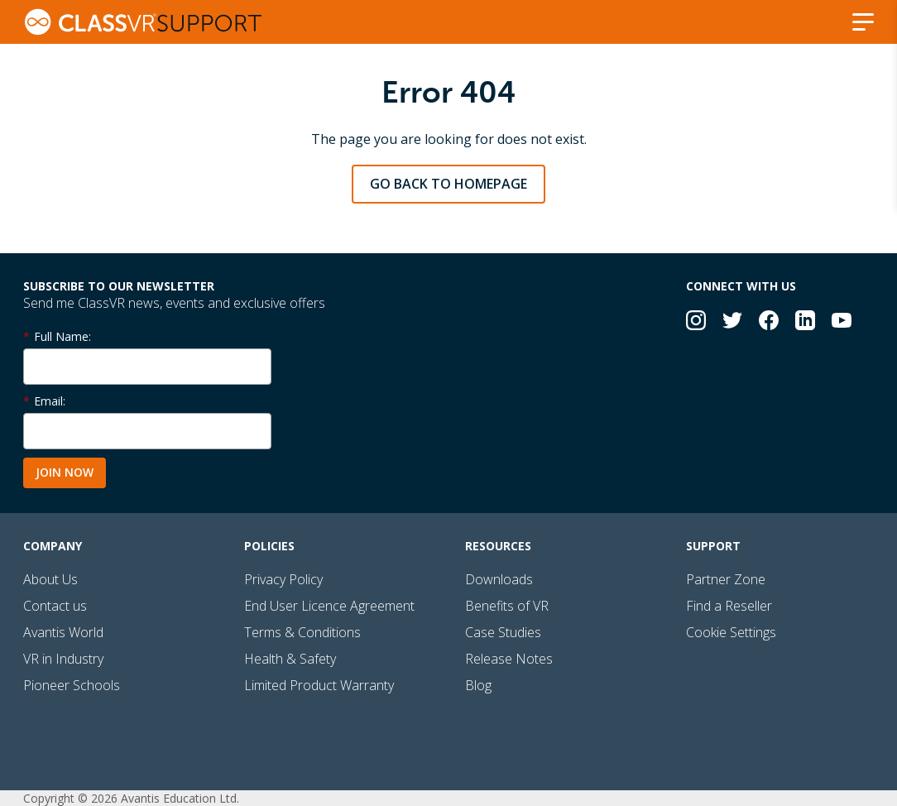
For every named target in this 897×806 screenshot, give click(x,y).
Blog (478, 685)
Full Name (61, 336)
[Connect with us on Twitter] (732, 322)
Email (48, 401)
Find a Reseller (729, 606)
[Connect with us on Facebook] (769, 322)
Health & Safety (290, 659)
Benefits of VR (507, 606)
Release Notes (509, 659)
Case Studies (503, 632)
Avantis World (63, 632)
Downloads (499, 579)
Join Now (65, 472)
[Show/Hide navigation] (863, 22)
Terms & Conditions (302, 632)
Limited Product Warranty (319, 685)
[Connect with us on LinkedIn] (805, 322)
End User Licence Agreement (329, 606)
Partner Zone (725, 579)
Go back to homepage (448, 184)
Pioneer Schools (71, 685)
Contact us (55, 606)
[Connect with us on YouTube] (841, 322)
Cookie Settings (731, 632)
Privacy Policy (283, 579)
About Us (50, 579)
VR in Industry (63, 659)
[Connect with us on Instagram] (696, 322)
